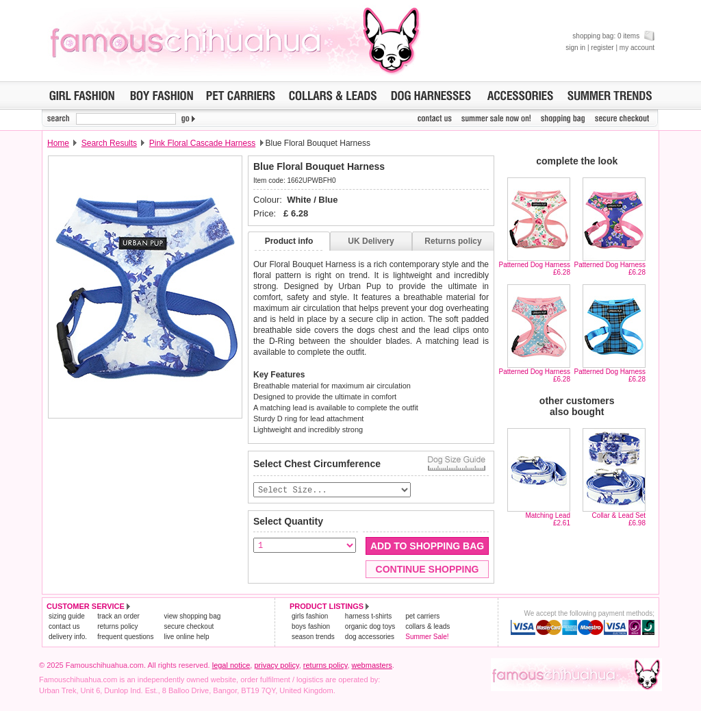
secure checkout (189, 627)
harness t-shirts (368, 617)
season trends (313, 637)
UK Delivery (371, 241)
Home (58, 143)
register (602, 47)
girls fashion (310, 617)
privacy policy (276, 666)
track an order (118, 617)
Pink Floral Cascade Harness (202, 143)
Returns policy (452, 241)
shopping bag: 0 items (613, 36)
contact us (64, 627)
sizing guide (67, 617)
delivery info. (68, 637)
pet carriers (422, 617)
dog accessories (369, 637)
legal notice (231, 666)
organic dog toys (370, 627)
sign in (575, 47)
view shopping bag (192, 617)
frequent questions (125, 637)
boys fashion (311, 627)
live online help (186, 637)
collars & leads (427, 627)
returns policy (117, 627)
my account (637, 47)
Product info (289, 241)
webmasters (372, 666)
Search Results (109, 143)
